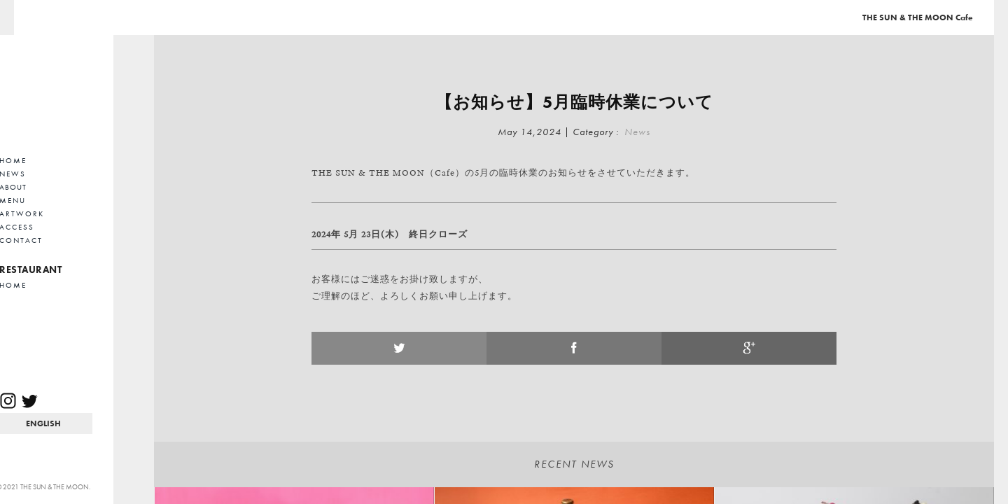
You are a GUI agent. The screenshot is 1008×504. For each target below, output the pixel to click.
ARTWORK (63, 213)
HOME (54, 160)
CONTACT (62, 240)
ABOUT (54, 187)
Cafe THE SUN (84, 87)
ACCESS (58, 227)
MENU (54, 200)
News (637, 131)
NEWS (54, 173)
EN (84, 423)
